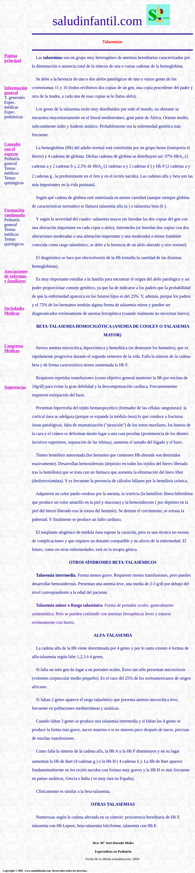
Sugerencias (15, 387)
